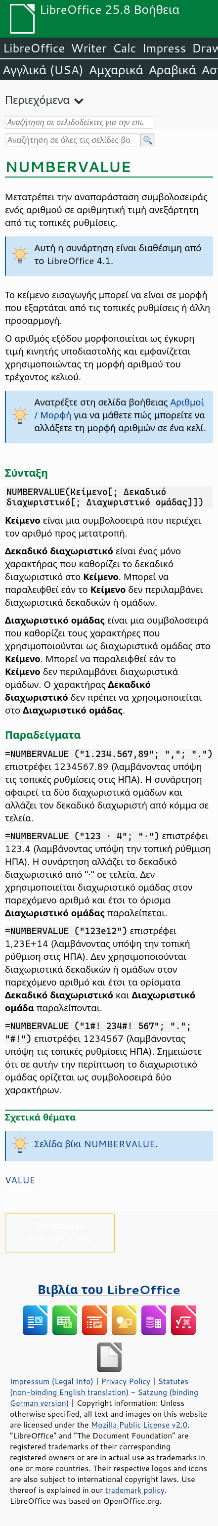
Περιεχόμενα (37, 99)
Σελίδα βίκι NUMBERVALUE (95, 1143)
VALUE (20, 1179)
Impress (164, 48)
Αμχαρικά (116, 69)
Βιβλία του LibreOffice (109, 1289)
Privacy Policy (125, 1381)
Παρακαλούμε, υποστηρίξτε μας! (59, 1231)
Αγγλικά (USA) (43, 69)
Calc (124, 48)
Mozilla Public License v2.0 (139, 1424)
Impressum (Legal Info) (51, 1381)
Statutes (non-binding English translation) (99, 1386)
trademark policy (135, 1489)
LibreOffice (34, 48)
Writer (88, 48)
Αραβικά (172, 69)
